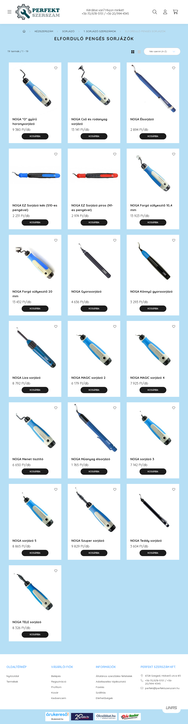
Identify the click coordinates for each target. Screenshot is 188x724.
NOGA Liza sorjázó (26, 378)
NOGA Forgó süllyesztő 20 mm (32, 294)
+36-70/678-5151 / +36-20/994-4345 (105, 13)
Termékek (12, 681)
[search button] (154, 12)
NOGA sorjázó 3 (142, 459)
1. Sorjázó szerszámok (100, 31)
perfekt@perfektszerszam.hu (162, 688)
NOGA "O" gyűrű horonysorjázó (24, 121)
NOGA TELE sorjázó (26, 622)
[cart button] (175, 12)
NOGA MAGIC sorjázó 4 (147, 378)
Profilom (56, 687)
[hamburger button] (9, 12)
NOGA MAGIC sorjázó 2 (88, 378)
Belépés (56, 676)
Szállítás (101, 692)
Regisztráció (58, 681)
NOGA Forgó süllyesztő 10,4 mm (151, 207)
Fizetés (100, 687)
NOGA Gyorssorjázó (86, 291)
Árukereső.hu (57, 719)
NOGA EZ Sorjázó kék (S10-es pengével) (34, 207)
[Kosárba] (35, 136)
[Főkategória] (24, 31)
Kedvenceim (58, 698)
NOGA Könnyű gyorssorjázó (151, 291)
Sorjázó (68, 31)
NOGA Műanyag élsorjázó (90, 459)
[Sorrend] (162, 51)
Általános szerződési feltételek (114, 676)
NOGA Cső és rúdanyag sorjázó (89, 121)
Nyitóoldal (12, 676)
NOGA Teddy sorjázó (146, 540)
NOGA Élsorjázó (142, 119)
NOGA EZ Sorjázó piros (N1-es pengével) (92, 207)
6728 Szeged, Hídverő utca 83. (163, 675)
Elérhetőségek (104, 698)
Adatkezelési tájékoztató (111, 681)
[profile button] (165, 12)
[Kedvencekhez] (55, 68)
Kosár (54, 692)
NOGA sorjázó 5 (24, 540)
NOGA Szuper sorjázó (87, 540)
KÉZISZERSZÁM (44, 31)
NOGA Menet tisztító (27, 459)
